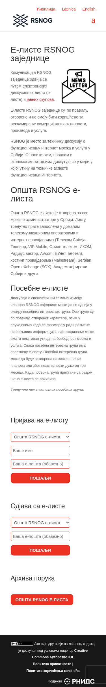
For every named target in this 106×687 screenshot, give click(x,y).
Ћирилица (45, 9)
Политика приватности (52, 664)
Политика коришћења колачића (53, 671)
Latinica (68, 9)
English (89, 9)
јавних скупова (40, 99)
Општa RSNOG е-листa (42, 599)
